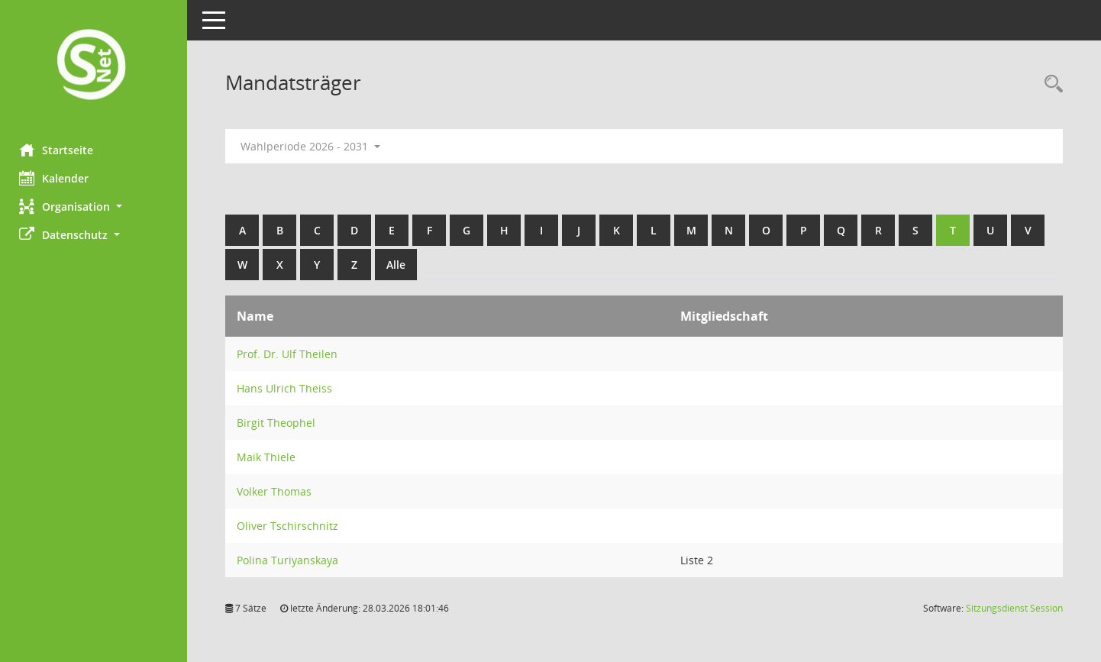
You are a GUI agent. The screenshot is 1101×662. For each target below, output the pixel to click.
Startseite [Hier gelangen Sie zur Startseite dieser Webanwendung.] (60, 149)
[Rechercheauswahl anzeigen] (1050, 84)
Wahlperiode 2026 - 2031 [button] (314, 146)
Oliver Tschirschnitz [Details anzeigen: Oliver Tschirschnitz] (291, 525)
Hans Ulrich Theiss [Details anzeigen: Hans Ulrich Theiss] (288, 388)
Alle (399, 264)
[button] (95, 206)
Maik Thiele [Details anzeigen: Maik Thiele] (270, 457)
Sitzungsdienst (1014, 608)
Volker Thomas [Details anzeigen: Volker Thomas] (278, 491)
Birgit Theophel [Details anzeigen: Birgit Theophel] (280, 422)
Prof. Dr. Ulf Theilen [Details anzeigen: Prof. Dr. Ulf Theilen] (291, 354)
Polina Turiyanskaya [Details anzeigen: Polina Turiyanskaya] (291, 560)
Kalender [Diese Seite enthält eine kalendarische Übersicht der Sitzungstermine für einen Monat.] (57, 178)
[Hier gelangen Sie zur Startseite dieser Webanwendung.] (95, 66)
